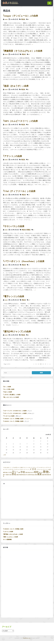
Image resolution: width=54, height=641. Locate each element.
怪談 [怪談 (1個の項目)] (29, 472)
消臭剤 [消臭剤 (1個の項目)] (7, 474)
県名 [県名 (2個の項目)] (14, 474)
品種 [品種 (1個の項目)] (19, 472)
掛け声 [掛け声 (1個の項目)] (32, 472)
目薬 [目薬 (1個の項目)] (10, 474)
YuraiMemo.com (26, 638)
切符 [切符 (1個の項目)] (10, 472)
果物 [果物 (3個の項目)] (46, 471)
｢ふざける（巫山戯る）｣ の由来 (11, 394)
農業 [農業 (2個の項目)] (39, 474)
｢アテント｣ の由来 (12, 156)
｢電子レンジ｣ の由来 (13, 296)
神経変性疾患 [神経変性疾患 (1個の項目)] (22, 474)
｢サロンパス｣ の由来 (13, 226)
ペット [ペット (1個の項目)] (27, 469)
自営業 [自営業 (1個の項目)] (29, 474)
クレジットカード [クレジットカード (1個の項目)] (27, 467)
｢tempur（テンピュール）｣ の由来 (20, 16)
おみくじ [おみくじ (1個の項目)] (9, 467)
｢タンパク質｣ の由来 (8, 389)
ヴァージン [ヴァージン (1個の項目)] (45, 469)
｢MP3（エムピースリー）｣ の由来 (20, 121)
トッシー (27, 418)
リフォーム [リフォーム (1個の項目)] (39, 469)
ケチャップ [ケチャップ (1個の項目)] (35, 467)
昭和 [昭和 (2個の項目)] (36, 472)
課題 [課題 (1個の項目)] (36, 474)
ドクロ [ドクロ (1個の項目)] (9, 469)
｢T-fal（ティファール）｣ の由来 (19, 191)
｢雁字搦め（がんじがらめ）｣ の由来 (13, 534)
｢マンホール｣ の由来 (8, 416)
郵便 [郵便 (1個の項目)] (46, 474)
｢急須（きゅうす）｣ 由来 (16, 86)
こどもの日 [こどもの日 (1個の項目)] (14, 467)
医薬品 (28, 229)
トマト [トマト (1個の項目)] (6, 469)
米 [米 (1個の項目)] (26, 474)
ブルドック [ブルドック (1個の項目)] (22, 469)
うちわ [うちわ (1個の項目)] (4, 467)
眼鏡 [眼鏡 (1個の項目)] (18, 474)
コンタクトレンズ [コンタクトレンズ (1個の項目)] (42, 467)
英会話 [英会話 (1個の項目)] (32, 474)
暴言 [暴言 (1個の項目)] (40, 472)
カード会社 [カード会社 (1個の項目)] (20, 467)
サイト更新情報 (7, 539)
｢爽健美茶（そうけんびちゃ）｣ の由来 (22, 51)
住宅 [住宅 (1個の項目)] (49, 469)
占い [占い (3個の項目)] (15, 471)
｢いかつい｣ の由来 (8, 531)
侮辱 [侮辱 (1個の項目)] (4, 472)
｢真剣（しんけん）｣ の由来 (10, 537)
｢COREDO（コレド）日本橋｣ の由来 (13, 418)
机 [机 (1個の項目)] (41, 472)
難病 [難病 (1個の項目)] (48, 474)
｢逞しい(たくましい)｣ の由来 (11, 397)
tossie (6, 19)
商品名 (23, 19)
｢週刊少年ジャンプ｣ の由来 (17, 331)
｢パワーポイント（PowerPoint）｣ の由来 (23, 261)
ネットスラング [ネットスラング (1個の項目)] (16, 469)
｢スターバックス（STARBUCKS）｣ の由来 (14, 410)
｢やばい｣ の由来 (7, 392)
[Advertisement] (27, 502)
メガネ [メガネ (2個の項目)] (32, 469)
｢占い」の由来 (7, 386)
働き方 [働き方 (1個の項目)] (7, 472)
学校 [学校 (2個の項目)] (23, 472)
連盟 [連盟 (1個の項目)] (43, 474)
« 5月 (4, 455)
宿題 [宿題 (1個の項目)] (26, 472)
